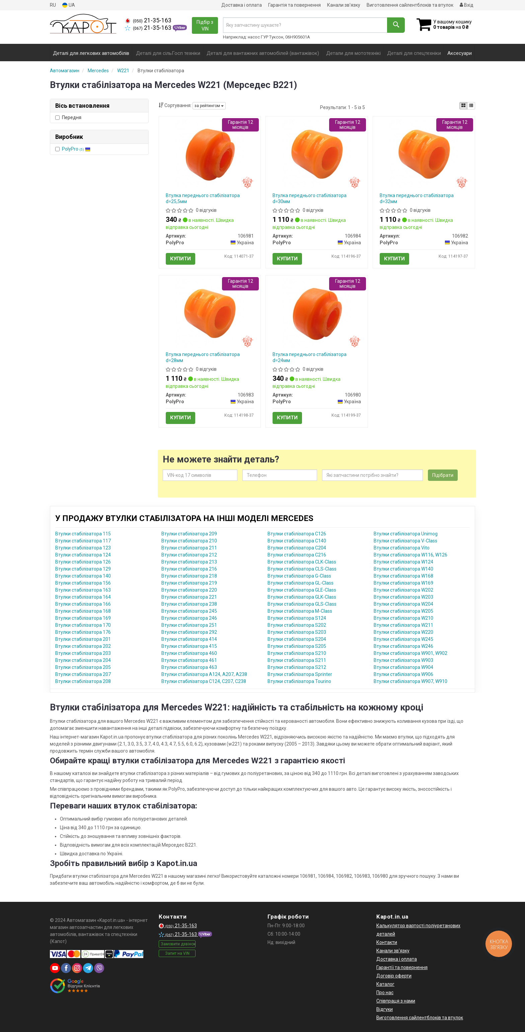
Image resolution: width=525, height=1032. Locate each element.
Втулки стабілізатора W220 (403, 632)
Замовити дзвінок (178, 944)
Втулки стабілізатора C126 (297, 533)
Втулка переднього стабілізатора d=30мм (310, 198)
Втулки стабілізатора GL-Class (300, 583)
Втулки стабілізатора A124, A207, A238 (204, 674)
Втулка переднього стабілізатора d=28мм (203, 357)
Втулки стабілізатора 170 (83, 625)
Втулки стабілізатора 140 (83, 576)
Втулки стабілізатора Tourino (299, 681)
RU (53, 5)
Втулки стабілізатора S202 (297, 625)
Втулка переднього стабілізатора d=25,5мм (203, 198)
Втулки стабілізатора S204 (297, 639)
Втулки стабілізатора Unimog (406, 533)
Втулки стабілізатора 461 (189, 660)
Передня (68, 117)
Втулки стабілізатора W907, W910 (410, 681)
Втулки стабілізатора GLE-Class (302, 590)
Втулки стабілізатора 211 (189, 547)
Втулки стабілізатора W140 (403, 569)
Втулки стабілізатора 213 (189, 562)
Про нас (384, 992)
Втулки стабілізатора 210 (189, 540)
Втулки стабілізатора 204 (83, 660)
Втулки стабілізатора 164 (83, 597)
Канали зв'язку (343, 5)
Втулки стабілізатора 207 (83, 674)
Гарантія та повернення (294, 5)
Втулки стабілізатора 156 (83, 583)
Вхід (466, 5)
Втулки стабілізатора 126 (83, 562)
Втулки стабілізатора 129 (83, 569)
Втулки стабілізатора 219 (189, 583)
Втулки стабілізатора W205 (403, 611)
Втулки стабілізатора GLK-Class (302, 597)
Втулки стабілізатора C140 (297, 540)
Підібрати (442, 475)
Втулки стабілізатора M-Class (300, 611)
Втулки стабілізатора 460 (189, 653)
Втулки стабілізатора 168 (83, 611)
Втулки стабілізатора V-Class (405, 540)
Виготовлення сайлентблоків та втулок (410, 5)
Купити (180, 259)
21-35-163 (148, 20)
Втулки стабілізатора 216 (189, 569)
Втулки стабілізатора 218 (189, 576)
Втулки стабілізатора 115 (83, 533)
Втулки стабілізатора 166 (83, 604)
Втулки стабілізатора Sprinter (300, 674)
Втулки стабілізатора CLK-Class (302, 562)
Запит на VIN (177, 953)
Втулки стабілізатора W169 (403, 583)
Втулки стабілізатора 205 (83, 667)
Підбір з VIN (205, 25)
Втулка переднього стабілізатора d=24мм (310, 357)
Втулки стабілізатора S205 (297, 646)
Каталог (385, 984)
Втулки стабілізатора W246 (403, 646)
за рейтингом (209, 105)
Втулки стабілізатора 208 (83, 681)
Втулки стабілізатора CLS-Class (302, 569)
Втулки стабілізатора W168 (403, 576)
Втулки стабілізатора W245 (403, 639)
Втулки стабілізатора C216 (297, 554)
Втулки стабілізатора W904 (403, 667)
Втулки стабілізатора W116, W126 (410, 554)
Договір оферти (393, 975)
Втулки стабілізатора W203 (403, 597)
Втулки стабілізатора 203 (83, 653)
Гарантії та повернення (402, 967)
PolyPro (76, 149)
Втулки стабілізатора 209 (189, 533)
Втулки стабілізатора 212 (189, 554)
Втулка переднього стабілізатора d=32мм (417, 198)
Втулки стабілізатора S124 (297, 618)
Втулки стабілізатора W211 (403, 625)
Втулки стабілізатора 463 (189, 667)
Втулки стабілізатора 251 (189, 625)
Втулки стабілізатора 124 (83, 554)
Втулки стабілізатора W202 (403, 590)
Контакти (386, 942)
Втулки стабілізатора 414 (189, 639)
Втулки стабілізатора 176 (83, 632)
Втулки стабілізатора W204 (403, 604)
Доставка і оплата (241, 5)
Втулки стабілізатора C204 (297, 547)
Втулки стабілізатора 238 (189, 604)
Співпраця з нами (395, 1001)
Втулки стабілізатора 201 (83, 639)
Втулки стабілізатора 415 (189, 646)
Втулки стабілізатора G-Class (299, 576)
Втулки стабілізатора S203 (297, 632)
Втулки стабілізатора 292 (189, 632)
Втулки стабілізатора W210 (403, 618)
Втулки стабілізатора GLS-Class (302, 604)
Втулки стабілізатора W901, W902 (410, 653)
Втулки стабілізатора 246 (189, 618)
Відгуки (384, 1009)
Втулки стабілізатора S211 (297, 660)
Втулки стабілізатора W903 (403, 660)
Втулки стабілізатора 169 (83, 618)
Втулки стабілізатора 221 (189, 597)
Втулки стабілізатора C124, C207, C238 (203, 681)
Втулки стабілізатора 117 (83, 540)
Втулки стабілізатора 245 (189, 611)
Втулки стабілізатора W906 (403, 674)
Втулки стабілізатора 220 (189, 590)
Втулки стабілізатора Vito (402, 547)
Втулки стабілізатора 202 (83, 646)
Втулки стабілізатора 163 (83, 590)
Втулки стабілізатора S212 (297, 667)
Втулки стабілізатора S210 (297, 653)
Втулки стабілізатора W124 (403, 562)
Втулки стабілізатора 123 (83, 547)
